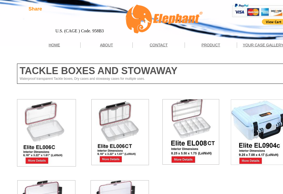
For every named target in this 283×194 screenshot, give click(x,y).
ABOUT (106, 45)
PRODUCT (210, 45)
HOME (54, 45)
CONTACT (159, 45)
